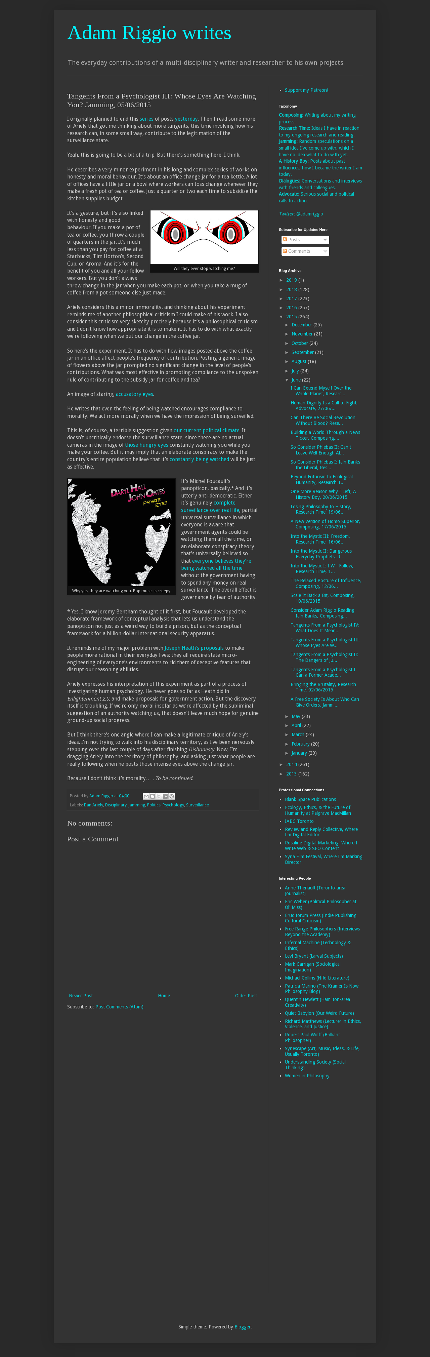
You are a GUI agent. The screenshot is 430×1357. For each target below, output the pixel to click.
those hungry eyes (146, 445)
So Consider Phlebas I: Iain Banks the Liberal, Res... (325, 464)
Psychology (173, 804)
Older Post (246, 995)
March (299, 734)
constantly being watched (199, 459)
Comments (296, 251)
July (296, 370)
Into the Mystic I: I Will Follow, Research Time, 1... (322, 568)
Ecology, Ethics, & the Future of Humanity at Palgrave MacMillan (318, 810)
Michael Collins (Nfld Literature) (317, 978)
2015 (292, 316)
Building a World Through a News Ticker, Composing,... (325, 435)
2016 (292, 307)
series (147, 119)
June (297, 380)
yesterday (186, 119)
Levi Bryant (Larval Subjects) (314, 956)
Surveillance (197, 804)
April (297, 725)
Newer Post (81, 995)
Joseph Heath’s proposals (194, 648)
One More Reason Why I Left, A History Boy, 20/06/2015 (323, 494)
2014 (292, 764)
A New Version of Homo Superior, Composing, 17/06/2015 (325, 524)
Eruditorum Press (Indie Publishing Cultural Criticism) (320, 918)
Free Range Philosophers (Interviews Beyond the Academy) (322, 931)
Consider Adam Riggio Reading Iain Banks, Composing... (322, 612)
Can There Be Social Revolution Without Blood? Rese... (323, 420)
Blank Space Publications (310, 799)
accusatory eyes (134, 394)
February (301, 744)
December (302, 324)
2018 (292, 289)
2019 (292, 280)
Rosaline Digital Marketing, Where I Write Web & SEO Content (321, 845)
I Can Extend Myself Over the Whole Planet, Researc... (321, 390)
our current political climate (207, 431)
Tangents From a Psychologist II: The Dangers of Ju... (324, 657)
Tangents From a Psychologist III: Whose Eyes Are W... (325, 642)
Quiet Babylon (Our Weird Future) (319, 1013)
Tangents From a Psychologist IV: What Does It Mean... (325, 627)
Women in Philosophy (307, 1075)
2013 (292, 773)
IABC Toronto (299, 821)
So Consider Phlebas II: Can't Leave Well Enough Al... (321, 449)
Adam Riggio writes (149, 32)
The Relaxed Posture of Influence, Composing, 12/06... (326, 583)
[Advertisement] (306, 1190)
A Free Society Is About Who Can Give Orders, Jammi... (325, 702)
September (303, 352)
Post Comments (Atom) (119, 1006)
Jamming (137, 804)
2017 (292, 298)
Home (164, 995)
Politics (154, 804)
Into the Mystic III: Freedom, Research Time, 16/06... (320, 539)
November (303, 333)
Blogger (242, 1326)
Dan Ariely (93, 804)
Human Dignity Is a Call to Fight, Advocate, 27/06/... (324, 405)
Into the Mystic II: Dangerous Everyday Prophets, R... (321, 553)
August (300, 361)
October (300, 343)
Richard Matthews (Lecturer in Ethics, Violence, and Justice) (323, 1024)
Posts (291, 239)
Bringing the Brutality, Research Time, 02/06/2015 (323, 687)
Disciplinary (116, 804)
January (300, 753)
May (297, 716)
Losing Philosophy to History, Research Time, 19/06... (321, 509)
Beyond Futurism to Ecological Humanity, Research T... (322, 479)
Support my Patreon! (306, 90)
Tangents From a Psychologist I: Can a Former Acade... (324, 672)
